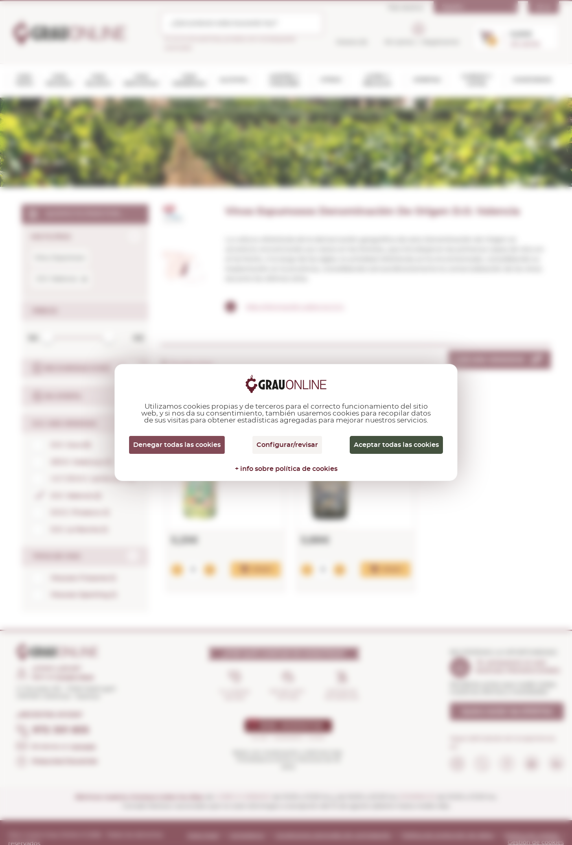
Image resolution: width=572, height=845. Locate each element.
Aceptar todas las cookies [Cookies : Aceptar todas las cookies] (396, 445)
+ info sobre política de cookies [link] (286, 469)
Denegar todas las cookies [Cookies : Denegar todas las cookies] (177, 445)
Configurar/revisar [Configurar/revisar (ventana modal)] (287, 445)
